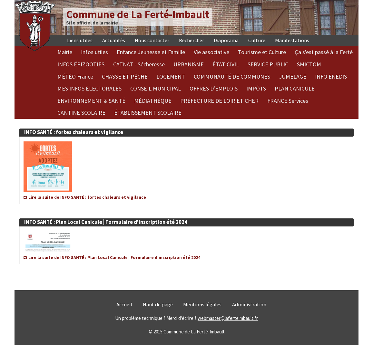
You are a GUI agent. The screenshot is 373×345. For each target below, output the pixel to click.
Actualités (113, 40)
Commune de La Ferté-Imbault (137, 14)
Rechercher (191, 40)
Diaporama (226, 40)
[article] (186, 161)
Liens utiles (80, 40)
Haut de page (158, 304)
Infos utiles (94, 52)
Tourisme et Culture (262, 52)
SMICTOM (309, 64)
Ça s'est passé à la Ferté (324, 52)
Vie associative (211, 52)
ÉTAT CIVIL (225, 64)
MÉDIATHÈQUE (153, 100)
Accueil (124, 304)
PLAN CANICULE (295, 88)
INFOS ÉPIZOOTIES (80, 64)
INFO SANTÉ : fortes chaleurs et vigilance (73, 132)
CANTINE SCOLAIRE (81, 112)
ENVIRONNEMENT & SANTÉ (91, 100)
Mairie (64, 52)
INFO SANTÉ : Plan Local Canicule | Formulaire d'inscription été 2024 (105, 222)
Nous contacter (152, 40)
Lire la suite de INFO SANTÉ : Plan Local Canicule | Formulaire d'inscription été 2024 (114, 257)
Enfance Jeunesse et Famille (151, 52)
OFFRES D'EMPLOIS (214, 88)
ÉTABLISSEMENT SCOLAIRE (148, 112)
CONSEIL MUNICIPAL (155, 88)
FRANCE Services (287, 100)
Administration (249, 304)
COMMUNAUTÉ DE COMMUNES (232, 76)
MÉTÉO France (75, 76)
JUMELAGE (292, 76)
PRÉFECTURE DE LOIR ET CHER (219, 100)
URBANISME (188, 64)
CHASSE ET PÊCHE (125, 76)
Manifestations (292, 40)
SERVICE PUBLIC (268, 64)
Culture (256, 40)
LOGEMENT (170, 76)
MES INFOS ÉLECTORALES (89, 88)
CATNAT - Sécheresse (139, 64)
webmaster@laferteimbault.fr (228, 318)
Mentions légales (202, 304)
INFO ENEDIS (331, 76)
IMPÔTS (256, 88)
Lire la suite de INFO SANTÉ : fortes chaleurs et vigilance (87, 197)
